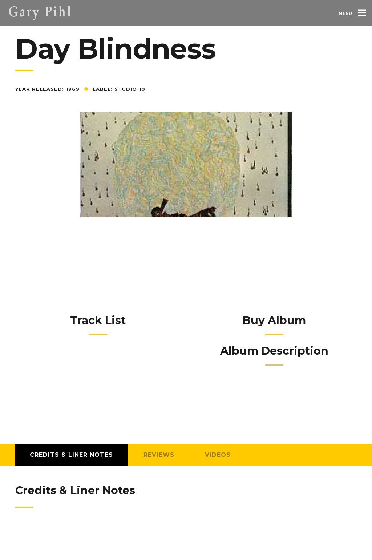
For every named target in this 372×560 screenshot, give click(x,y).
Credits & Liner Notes (71, 454)
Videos (218, 454)
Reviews (158, 454)
